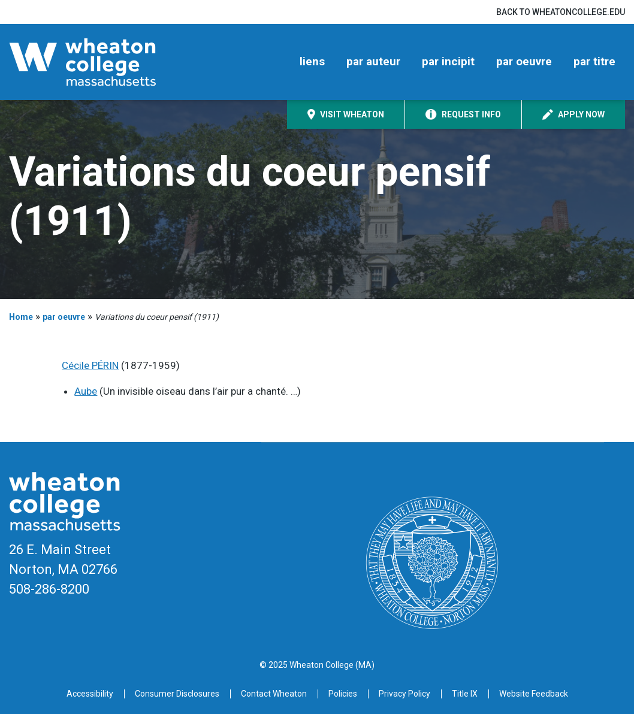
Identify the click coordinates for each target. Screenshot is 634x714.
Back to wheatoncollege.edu (560, 12)
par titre (594, 61)
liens (312, 61)
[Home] (102, 62)
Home (21, 317)
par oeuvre (524, 61)
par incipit (448, 61)
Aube (85, 391)
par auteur (373, 61)
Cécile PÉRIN (90, 365)
